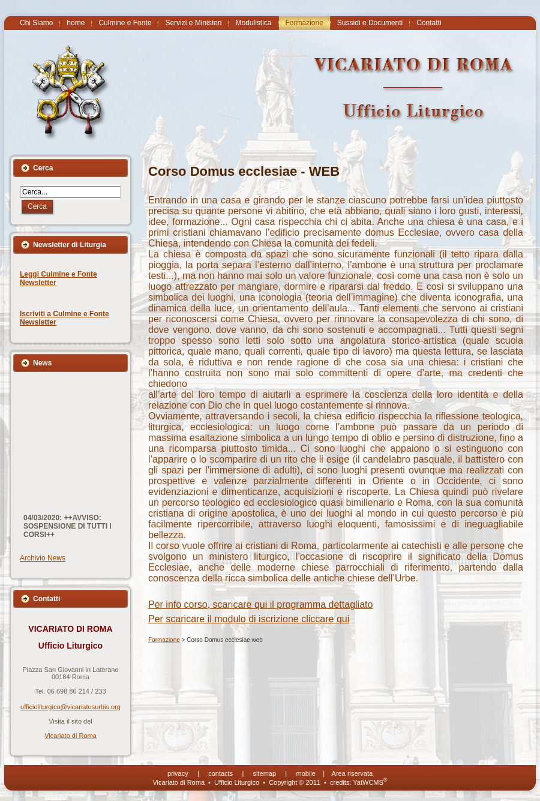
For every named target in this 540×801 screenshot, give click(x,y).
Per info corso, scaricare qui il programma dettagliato (260, 604)
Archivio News (42, 558)
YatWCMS (370, 782)
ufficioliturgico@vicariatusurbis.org (70, 706)
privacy (177, 773)
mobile (306, 773)
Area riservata (352, 773)
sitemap (265, 773)
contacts (220, 773)
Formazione (164, 640)
